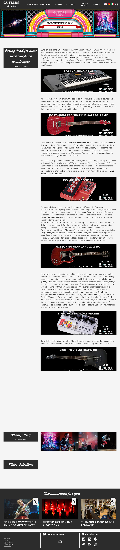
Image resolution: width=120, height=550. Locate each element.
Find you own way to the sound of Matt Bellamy (21, 513)
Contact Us (7, 546)
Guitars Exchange (11, 4)
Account (97, 4)
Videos (58, 4)
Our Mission (8, 540)
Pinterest (83, 545)
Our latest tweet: (57, 534)
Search (117, 4)
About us (7, 538)
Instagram (89, 539)
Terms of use (8, 542)
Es (109, 4)
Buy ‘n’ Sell (32, 4)
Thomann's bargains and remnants (98, 513)
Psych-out (71, 4)
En (105, 4)
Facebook (83, 539)
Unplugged (45, 4)
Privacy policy (8, 544)
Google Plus (89, 545)
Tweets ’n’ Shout (84, 4)
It (112, 4)
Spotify (95, 539)
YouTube (95, 545)
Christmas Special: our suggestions (60, 513)
